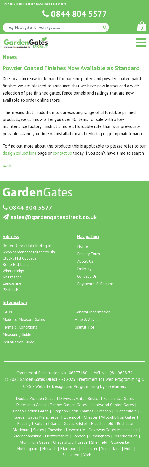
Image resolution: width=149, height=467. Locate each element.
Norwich (49, 448)
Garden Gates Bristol (68, 423)
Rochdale (125, 423)
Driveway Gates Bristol (79, 398)
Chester (91, 417)
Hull (128, 448)
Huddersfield (125, 410)
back (7, 165)
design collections (19, 153)
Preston (104, 410)
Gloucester (120, 442)
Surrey (38, 429)
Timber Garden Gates (68, 404)
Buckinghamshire (26, 436)
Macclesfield (102, 423)
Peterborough (125, 436)
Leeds (82, 442)
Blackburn (21, 429)
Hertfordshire (57, 436)
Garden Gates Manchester (37, 417)
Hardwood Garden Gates (112, 404)
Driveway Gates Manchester (113, 429)
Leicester (90, 448)
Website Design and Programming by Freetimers (80, 386)
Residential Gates (118, 398)
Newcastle (75, 429)
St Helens (71, 454)
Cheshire (55, 429)
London (78, 436)
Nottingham (27, 448)
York (87, 454)
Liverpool (72, 417)
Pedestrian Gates (31, 404)
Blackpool (69, 448)
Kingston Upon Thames (72, 410)
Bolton (40, 423)
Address (11, 237)
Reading (24, 423)
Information (15, 302)
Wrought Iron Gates (118, 417)
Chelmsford (63, 442)
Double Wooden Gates (35, 398)
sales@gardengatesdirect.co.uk (50, 217)
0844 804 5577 (74, 13)
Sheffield (99, 442)
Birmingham (99, 436)
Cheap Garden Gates (31, 410)
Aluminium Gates (34, 442)
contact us (62, 153)
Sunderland (111, 448)
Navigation (88, 237)
